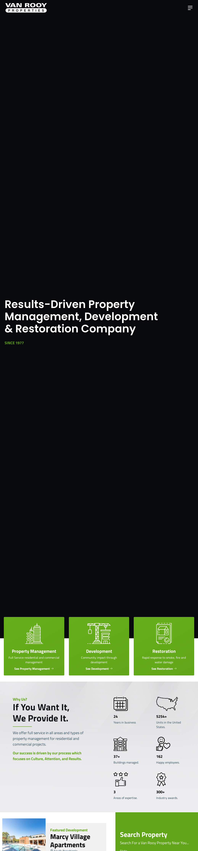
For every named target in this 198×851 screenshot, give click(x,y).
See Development (97, 668)
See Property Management (32, 668)
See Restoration (162, 668)
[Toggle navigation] (190, 8)
